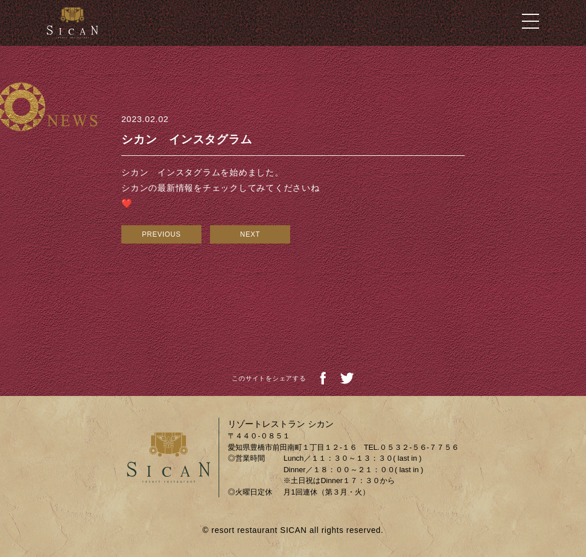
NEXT (250, 234)
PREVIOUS (161, 234)
